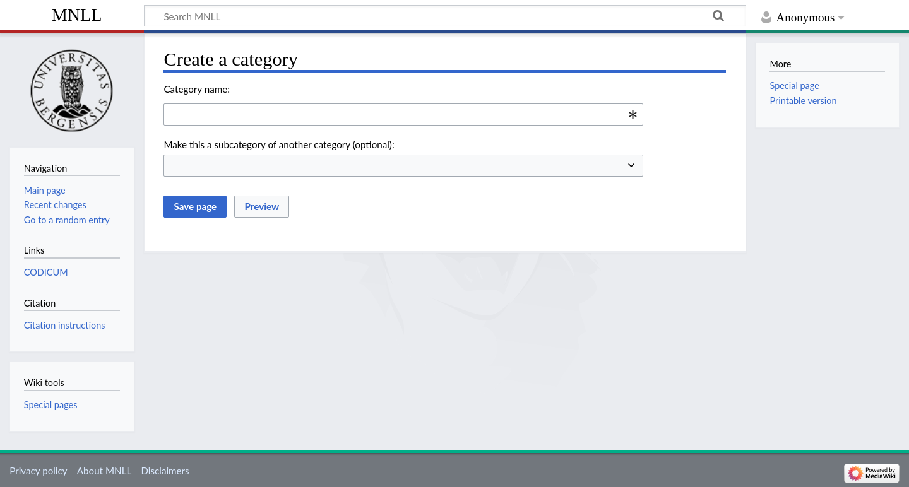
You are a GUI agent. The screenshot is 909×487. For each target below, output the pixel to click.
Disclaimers (165, 470)
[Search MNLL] (445, 16)
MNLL (77, 15)
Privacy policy (38, 470)
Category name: (196, 89)
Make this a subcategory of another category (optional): (278, 144)
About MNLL (104, 470)
